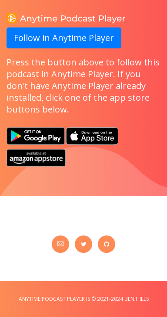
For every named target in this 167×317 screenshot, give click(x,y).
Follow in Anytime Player (64, 38)
